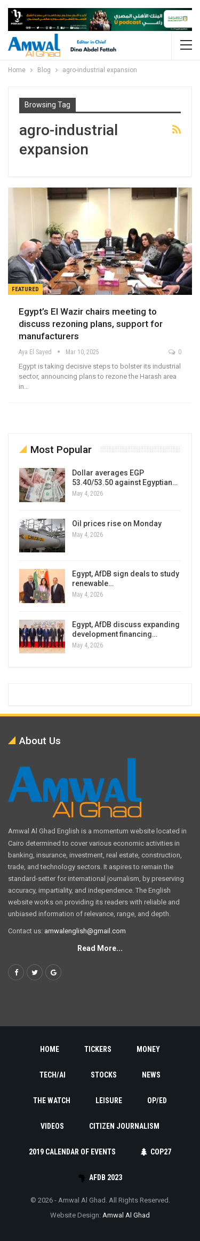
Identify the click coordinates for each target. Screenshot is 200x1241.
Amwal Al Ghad (126, 1215)
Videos (52, 1126)
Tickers (97, 1049)
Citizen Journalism (124, 1126)
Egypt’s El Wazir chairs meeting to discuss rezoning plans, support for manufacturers (91, 323)
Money (148, 1049)
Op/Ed (157, 1100)
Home (49, 1049)
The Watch (51, 1100)
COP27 (156, 1152)
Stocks (104, 1075)
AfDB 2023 (100, 1177)
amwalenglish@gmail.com (85, 931)
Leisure (108, 1100)
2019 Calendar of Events (72, 1152)
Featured (25, 289)
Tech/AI (52, 1075)
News (151, 1075)
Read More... (100, 948)
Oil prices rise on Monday (117, 523)
